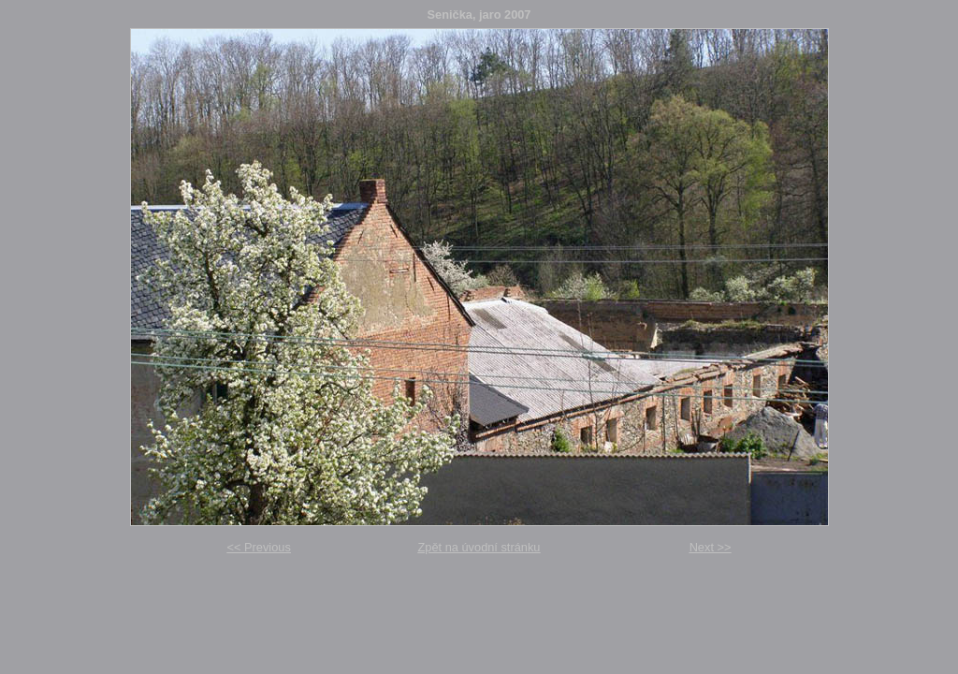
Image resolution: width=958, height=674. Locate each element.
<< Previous (259, 547)
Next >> (710, 547)
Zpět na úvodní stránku (479, 547)
